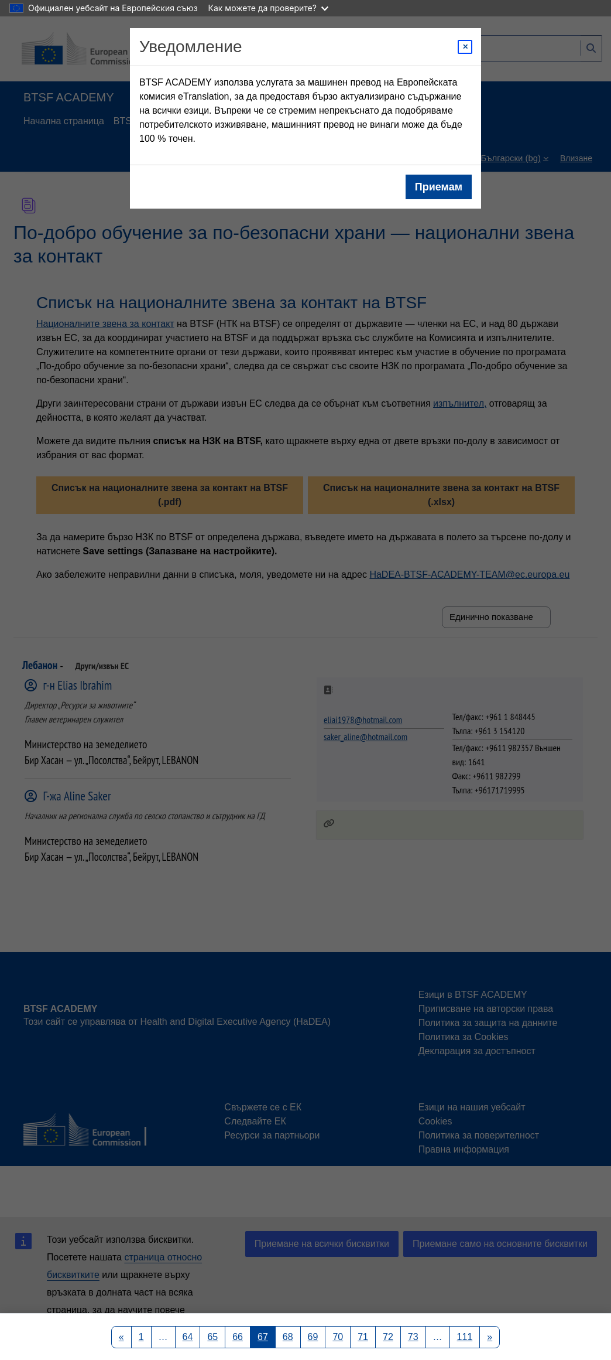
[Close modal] (465, 46)
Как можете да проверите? (268, 8)
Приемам (438, 187)
